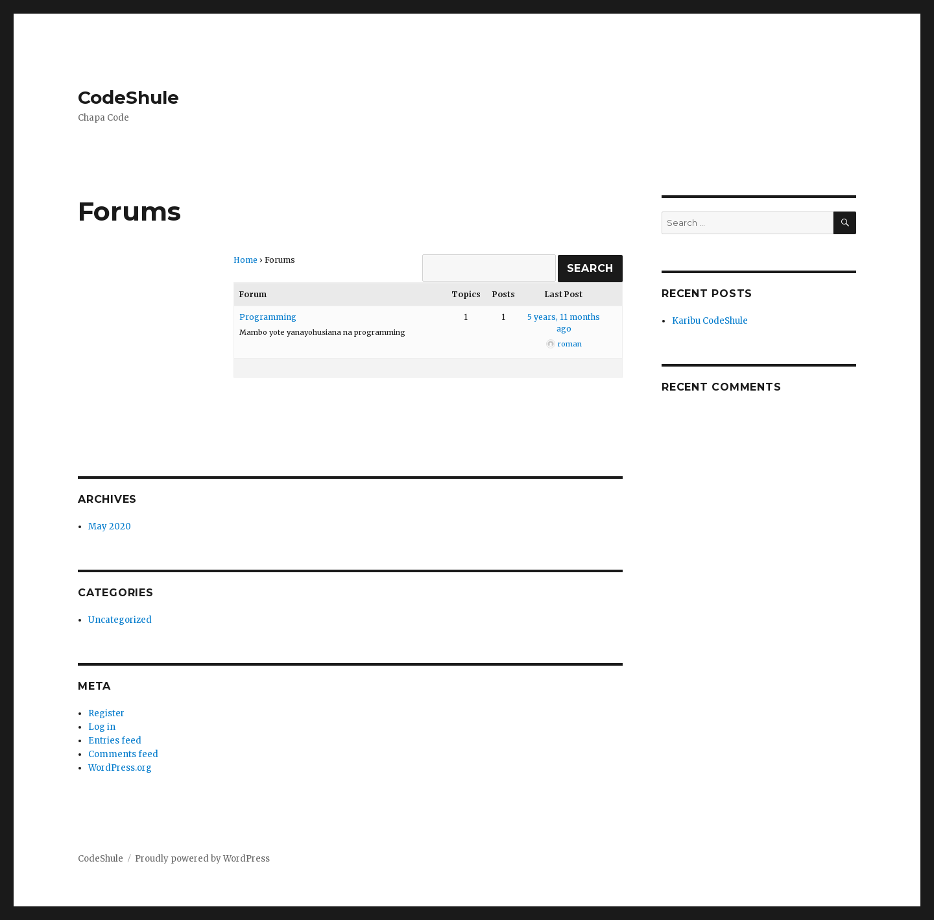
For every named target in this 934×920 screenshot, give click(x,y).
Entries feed (114, 740)
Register (106, 713)
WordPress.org (120, 767)
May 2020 (109, 526)
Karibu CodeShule (710, 320)
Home (245, 260)
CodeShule (128, 97)
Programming (267, 317)
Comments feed (123, 754)
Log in (101, 726)
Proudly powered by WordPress (202, 858)
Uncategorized (120, 619)
